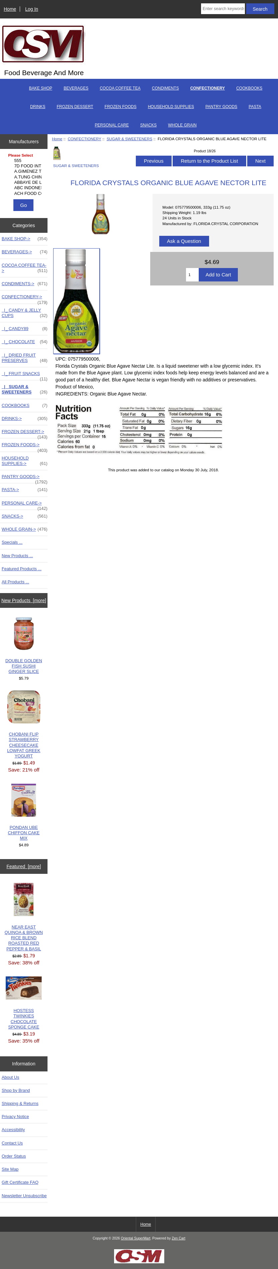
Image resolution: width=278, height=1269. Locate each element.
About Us (10, 1077)
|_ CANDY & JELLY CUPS (25, 313)
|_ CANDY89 (25, 328)
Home (10, 9)
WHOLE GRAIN (182, 125)
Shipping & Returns (20, 1103)
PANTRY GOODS (221, 106)
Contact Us (12, 1143)
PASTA (255, 106)
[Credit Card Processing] (139, 1262)
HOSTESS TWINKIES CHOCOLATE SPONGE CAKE (23, 1002)
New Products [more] (23, 600)
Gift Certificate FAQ (20, 1182)
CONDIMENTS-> (25, 283)
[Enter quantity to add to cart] (192, 274)
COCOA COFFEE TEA (120, 88)
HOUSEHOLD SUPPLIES (171, 106)
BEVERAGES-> (25, 252)
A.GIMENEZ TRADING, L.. (25, 171)
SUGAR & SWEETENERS (130, 139)
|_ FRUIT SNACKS (25, 375)
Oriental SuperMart (135, 1238)
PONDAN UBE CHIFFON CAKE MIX (23, 812)
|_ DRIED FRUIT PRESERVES (25, 358)
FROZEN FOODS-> (25, 446)
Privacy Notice (15, 1116)
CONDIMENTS (165, 88)
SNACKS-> (25, 516)
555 (25, 160)
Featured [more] (24, 866)
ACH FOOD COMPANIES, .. (25, 193)
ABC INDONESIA (25, 188)
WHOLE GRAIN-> (25, 529)
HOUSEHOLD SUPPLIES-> (25, 461)
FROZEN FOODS (120, 106)
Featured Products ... (21, 568)
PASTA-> (25, 489)
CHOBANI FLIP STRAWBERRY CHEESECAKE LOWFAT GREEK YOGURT (23, 724)
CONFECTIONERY (84, 139)
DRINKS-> (25, 418)
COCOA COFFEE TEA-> (25, 268)
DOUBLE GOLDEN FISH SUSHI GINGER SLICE (23, 645)
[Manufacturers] (24, 175)
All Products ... (15, 581)
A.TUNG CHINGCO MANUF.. (25, 177)
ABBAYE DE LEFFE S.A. (25, 182)
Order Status (14, 1156)
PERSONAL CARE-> (25, 504)
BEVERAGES (76, 88)
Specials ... (12, 542)
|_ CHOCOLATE (25, 342)
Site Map (10, 1169)
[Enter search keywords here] (223, 8)
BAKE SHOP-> (25, 239)
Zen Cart (178, 1238)
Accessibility (13, 1129)
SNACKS (148, 125)
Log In (31, 9)
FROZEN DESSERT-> (25, 433)
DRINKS (37, 106)
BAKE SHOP (40, 88)
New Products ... (17, 555)
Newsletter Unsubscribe (24, 1195)
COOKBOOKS (249, 88)
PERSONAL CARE (112, 125)
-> (25, 298)
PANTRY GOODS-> (25, 478)
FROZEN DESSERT (75, 106)
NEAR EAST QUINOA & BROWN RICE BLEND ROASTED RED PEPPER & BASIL (24, 917)
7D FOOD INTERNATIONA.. (25, 166)
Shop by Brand (16, 1090)
